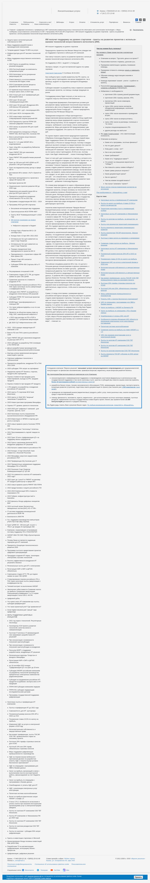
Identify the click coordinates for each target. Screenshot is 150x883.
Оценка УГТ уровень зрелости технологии (22, 405)
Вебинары (60, 22)
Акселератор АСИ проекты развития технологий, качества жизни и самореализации (22, 628)
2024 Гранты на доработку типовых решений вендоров (22, 65)
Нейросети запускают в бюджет (24, 226)
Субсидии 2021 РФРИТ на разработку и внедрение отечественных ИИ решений (23, 293)
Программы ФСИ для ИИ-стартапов (60, 32)
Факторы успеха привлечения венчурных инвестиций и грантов (22, 354)
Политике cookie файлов (42, 878)
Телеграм (42, 870)
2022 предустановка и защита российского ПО (24, 488)
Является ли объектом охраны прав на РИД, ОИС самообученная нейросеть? (23, 313)
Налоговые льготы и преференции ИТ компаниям (119, 200)
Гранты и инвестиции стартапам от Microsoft (23, 838)
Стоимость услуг (97, 22)
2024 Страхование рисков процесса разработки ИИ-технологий (22, 85)
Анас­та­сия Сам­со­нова (53, 73)
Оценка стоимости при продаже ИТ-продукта (23, 384)
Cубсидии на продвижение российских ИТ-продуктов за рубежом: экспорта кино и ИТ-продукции (25, 681)
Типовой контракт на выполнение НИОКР (22, 586)
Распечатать (138, 30)
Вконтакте (28, 870)
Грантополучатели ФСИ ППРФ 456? (24, 212)
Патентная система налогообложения (23, 793)
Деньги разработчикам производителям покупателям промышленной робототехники (23, 349)
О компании (13, 22)
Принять (138, 877)
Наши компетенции (41, 24)
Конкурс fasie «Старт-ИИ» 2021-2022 (24, 236)
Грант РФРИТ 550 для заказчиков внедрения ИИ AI (21, 153)
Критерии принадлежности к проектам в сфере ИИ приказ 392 (24, 179)
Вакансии (126, 22)
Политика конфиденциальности (19, 864)
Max (66, 870)
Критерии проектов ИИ (17, 183)
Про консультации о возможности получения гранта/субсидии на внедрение (24, 646)
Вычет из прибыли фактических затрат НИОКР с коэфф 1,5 (23, 797)
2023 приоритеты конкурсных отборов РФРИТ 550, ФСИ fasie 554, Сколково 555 (24, 133)
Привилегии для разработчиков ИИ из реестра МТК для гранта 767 (23, 192)
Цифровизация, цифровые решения (20, 853)
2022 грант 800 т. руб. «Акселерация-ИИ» (24, 110)
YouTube (55, 870)
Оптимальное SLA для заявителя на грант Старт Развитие (24, 240)
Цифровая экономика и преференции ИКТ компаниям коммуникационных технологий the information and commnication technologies (66, 30)
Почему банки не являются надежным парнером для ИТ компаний (21, 541)
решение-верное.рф (34, 876)
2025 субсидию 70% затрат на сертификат (23, 368)
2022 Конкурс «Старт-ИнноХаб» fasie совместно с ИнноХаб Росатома (21, 452)
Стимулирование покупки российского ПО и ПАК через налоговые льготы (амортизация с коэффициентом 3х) (25, 287)
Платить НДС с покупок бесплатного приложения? (119, 299)
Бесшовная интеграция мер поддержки (25, 208)
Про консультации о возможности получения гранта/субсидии (21, 641)
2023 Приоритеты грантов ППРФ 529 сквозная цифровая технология (22, 122)
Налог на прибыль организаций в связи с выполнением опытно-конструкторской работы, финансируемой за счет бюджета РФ (24, 774)
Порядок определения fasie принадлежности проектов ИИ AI (23, 250)
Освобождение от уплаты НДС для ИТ (23, 785)
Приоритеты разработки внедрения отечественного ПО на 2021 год (22, 197)
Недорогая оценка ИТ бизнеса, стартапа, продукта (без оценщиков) (22, 373)
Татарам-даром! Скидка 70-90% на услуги (22, 50)
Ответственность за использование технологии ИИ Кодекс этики (22, 80)
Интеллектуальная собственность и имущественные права (22, 730)
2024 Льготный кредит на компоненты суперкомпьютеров (23, 70)
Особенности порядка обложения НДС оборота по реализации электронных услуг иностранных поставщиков (119, 321)
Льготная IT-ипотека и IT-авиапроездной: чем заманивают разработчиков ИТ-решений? (24, 635)
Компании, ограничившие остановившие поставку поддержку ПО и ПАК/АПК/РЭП (22, 531)
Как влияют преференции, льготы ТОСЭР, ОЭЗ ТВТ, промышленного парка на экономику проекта (24, 736)
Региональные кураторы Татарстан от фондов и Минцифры (23, 656)
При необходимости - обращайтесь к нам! (112, 192)
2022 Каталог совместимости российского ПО (24, 448)
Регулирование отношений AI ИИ (21, 271)
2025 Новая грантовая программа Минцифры (24, 402)
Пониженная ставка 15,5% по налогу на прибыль (119, 259)
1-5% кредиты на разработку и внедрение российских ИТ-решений (22, 388)
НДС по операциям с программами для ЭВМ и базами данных (23, 767)
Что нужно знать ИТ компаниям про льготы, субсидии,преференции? (23, 602)
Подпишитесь (28, 22)
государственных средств (73, 382)
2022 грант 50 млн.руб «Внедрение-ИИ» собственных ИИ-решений (24, 106)
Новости (12, 24)
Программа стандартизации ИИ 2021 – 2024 (25, 201)
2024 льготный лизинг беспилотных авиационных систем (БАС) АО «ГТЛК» (21, 507)
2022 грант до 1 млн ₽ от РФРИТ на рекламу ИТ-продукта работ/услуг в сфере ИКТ (23, 480)
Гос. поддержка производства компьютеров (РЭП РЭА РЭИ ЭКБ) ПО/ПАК (23, 521)
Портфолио (113, 22)
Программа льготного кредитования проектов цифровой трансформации (24, 551)
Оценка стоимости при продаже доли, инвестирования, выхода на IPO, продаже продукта (22, 379)
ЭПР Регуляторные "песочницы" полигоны (22, 429)
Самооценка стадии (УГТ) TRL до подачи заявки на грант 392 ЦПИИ (24, 275)
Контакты (25, 24)
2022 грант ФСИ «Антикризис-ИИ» (21, 113)
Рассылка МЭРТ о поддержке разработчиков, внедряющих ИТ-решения (24, 651)
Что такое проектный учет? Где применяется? (24, 607)
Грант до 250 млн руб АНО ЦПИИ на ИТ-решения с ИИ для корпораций (24, 163)
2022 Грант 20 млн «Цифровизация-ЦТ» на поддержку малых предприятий (23, 438)
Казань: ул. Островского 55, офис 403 (60, 860)
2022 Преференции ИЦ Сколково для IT (22, 461)
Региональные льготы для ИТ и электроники (23, 566)
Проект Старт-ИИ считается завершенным (21, 260)
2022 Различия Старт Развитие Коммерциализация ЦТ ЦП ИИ (18, 470)
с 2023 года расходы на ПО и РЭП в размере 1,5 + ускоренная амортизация (23, 318)
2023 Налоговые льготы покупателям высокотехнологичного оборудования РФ (22, 415)
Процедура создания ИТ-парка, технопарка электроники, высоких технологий (23, 556)
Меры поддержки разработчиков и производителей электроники (20, 46)
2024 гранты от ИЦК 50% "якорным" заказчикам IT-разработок (20, 398)
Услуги (71, 22)
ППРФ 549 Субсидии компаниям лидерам (24, 687)
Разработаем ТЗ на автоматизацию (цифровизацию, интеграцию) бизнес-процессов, (21, 848)
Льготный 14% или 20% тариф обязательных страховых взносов (21, 748)
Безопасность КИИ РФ (15, 516)
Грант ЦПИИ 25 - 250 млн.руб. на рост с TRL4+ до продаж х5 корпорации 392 (22, 526)
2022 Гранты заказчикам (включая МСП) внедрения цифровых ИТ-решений (22, 443)
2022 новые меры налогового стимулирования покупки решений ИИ (23, 117)
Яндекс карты (69, 858)
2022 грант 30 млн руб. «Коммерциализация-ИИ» (18, 101)
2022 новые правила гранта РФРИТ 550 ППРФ (24, 485)
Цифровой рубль (13, 598)
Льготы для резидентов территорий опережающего (120, 224)
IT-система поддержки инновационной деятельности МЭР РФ (21, 512)
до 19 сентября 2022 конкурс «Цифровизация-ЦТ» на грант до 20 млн (24, 666)
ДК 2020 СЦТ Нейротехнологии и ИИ (22, 322)
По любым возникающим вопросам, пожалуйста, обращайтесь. (110, 405)
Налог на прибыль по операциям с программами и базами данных (22, 781)
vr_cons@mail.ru (19, 860)
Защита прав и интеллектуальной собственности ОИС (19, 41)
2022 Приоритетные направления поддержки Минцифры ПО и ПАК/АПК (23, 465)
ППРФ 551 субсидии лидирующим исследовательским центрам (21, 691)
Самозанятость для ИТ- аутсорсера (22, 711)
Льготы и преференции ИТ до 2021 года (24, 708)
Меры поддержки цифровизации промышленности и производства (21, 753)
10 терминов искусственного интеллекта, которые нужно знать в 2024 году (24, 91)
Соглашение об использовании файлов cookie (52, 864)
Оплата (82, 22)
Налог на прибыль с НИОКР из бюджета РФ (117, 307)
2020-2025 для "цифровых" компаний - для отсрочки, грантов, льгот (23, 410)
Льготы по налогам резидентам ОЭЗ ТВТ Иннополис (120, 351)
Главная (138, 22)
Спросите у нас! (45, 22)
